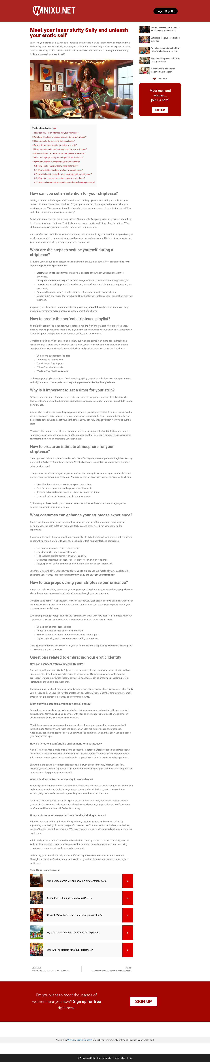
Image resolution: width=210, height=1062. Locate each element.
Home (116, 1058)
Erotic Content (84, 1039)
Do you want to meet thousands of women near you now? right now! (66, 1001)
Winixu (71, 1039)
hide (54, 128)
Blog (123, 1058)
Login (130, 1058)
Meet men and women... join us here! (160, 95)
